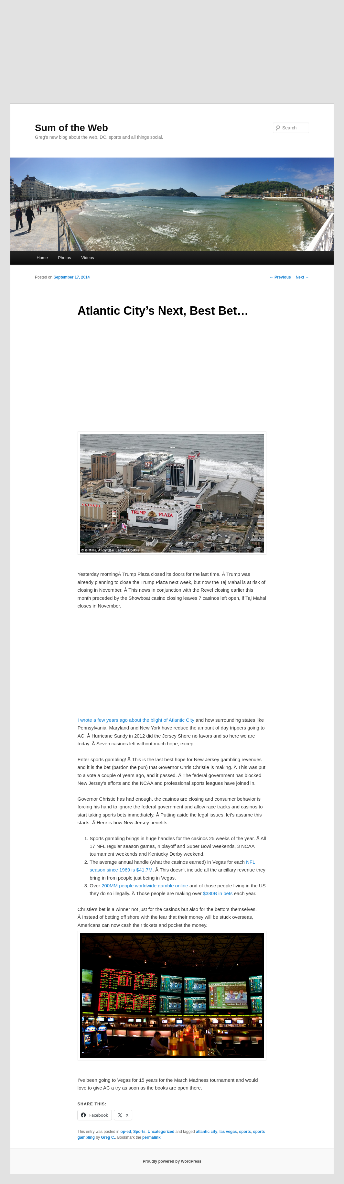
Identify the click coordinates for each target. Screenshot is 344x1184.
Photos (64, 257)
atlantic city (206, 1131)
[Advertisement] (172, 48)
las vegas (228, 1131)
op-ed (126, 1131)
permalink (151, 1137)
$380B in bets (218, 893)
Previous (280, 277)
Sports (139, 1131)
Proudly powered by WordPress (172, 1161)
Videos (87, 257)
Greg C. (108, 1137)
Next (302, 277)
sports (245, 1131)
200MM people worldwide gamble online (145, 885)
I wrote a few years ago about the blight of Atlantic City (136, 720)
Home (42, 257)
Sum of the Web (71, 127)
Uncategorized (161, 1131)
